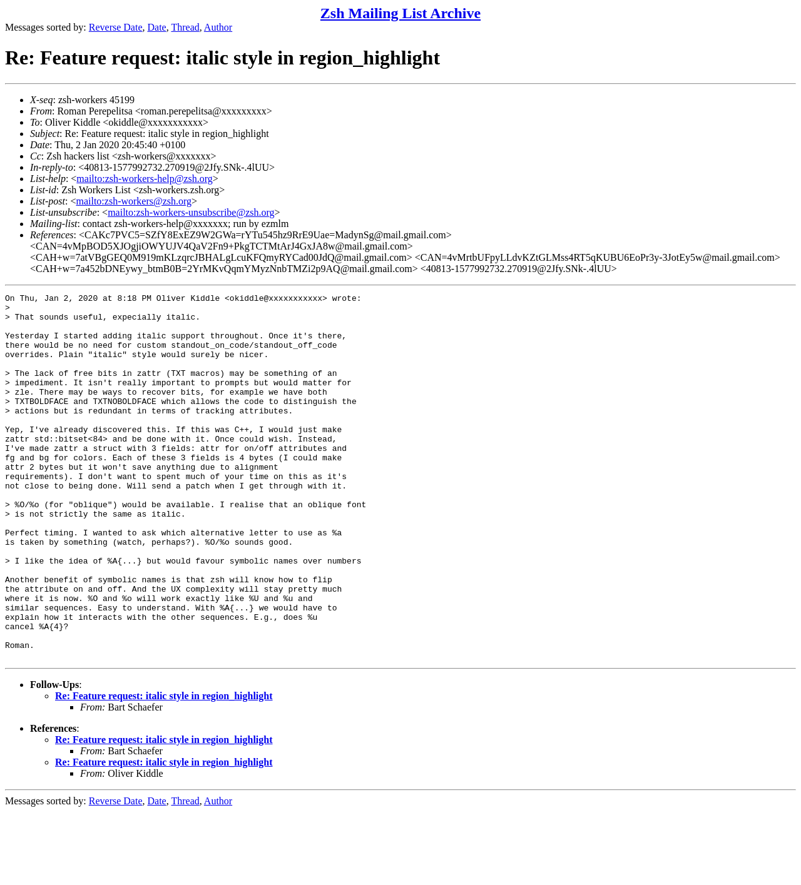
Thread (185, 27)
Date (157, 27)
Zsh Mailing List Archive (400, 13)
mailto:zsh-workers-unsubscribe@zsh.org (191, 212)
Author (218, 27)
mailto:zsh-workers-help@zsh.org (144, 178)
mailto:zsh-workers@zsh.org (133, 201)
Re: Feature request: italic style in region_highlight (164, 769)
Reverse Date (116, 27)
